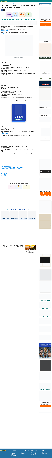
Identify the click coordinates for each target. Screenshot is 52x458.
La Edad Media (13, 453)
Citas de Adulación (4, 172)
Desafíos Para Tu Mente (45, 308)
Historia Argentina (13, 451)
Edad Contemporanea (13, 455)
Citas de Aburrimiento (4, 169)
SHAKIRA (45, 195)
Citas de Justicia (3, 175)
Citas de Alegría (3, 174)
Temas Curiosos (33, 453)
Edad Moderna (13, 454)
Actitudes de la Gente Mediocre (45, 341)
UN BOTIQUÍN (48, 23)
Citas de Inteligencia (4, 173)
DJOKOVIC (49, 195)
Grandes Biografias (13, 456)
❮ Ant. (40, 78)
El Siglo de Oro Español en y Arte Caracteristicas (10, 168)
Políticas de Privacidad (44, 452)
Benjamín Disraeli (4, 82)
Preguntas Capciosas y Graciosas (45, 316)
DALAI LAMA (41, 195)
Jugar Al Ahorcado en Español (45, 300)
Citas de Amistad (3, 179)
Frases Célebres (9, 181)
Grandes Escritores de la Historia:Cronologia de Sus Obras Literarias (12, 167)
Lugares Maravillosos (34, 452)
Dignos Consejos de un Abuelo (43, 115)
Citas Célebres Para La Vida (43, 107)
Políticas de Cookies (44, 453)
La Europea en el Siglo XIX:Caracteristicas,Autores (11, 165)
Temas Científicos (23, 452)
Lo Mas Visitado (44, 451)
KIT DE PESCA (42, 23)
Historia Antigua (13, 452)
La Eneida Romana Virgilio (7, 166)
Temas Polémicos (23, 453)
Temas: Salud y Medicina (24, 451)
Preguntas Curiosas (33, 454)
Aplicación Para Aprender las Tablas (45, 389)
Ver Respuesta (45, 84)
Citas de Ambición (3, 176)
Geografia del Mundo (34, 451)
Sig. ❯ (49, 78)
